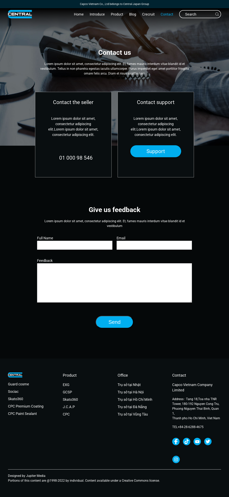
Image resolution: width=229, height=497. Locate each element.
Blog (132, 14)
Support (155, 151)
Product (117, 14)
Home (79, 14)
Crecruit (148, 14)
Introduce (97, 14)
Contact (167, 14)
